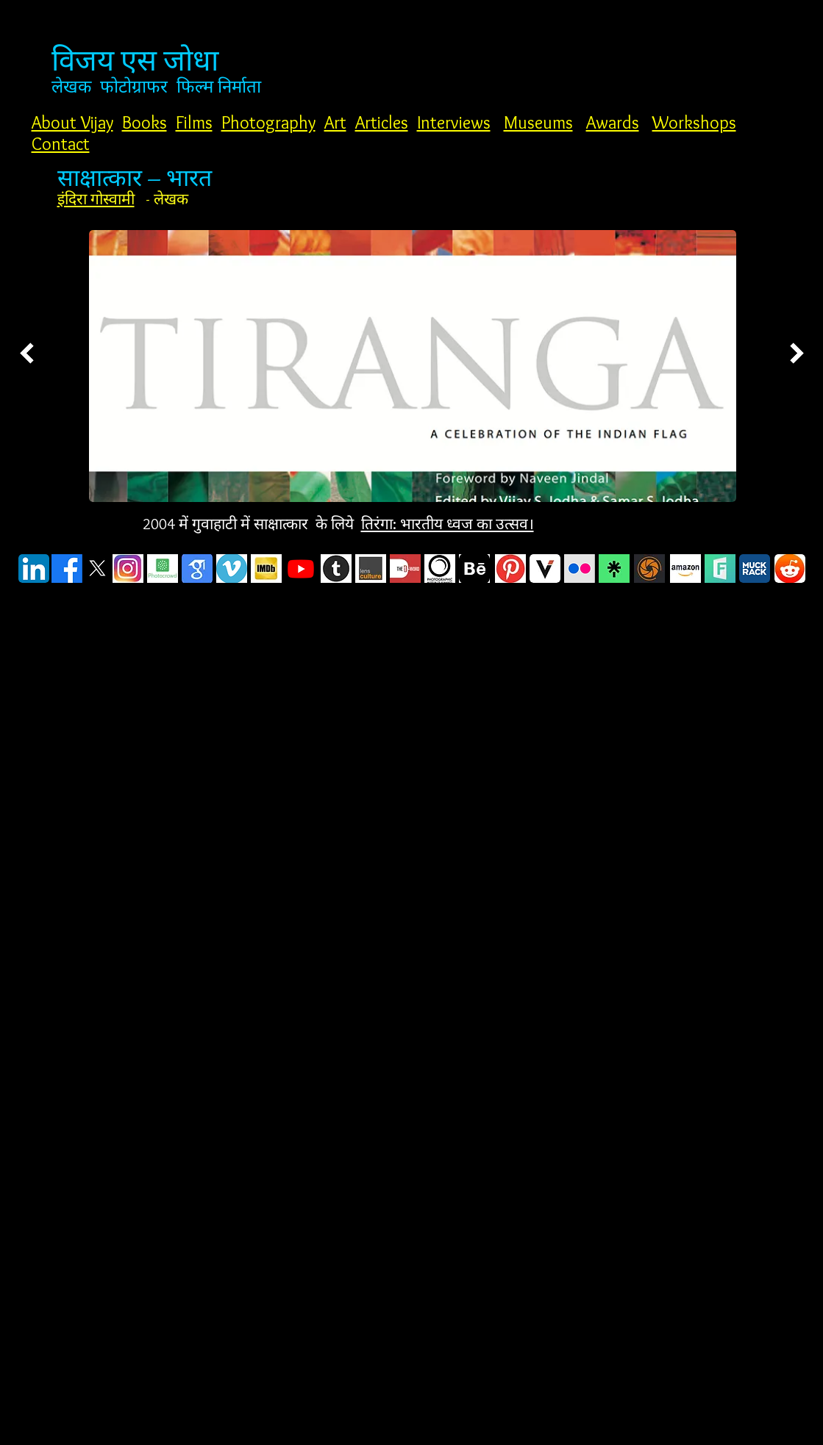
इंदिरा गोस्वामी (96, 199)
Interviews (454, 122)
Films (194, 122)
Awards (612, 122)
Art (335, 122)
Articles (381, 122)
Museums (538, 122)
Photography (268, 122)
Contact (61, 143)
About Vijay (72, 122)
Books (144, 122)
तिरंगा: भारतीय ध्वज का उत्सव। (447, 523)
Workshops (694, 122)
